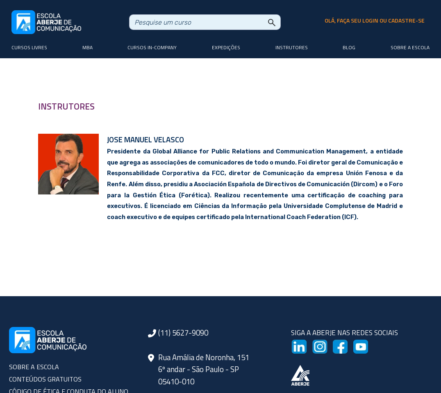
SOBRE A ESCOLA (34, 367)
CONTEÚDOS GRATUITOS (45, 379)
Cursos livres (29, 47)
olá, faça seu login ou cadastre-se (375, 20)
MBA (87, 47)
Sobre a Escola (410, 47)
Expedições (226, 47)
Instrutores (291, 47)
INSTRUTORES (66, 106)
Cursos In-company (152, 47)
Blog (349, 47)
